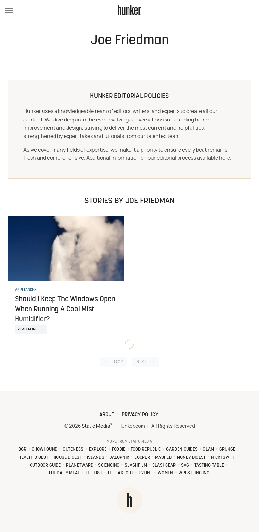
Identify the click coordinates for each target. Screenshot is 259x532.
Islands (95, 457)
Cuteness (73, 449)
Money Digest (191, 457)
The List (93, 473)
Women (165, 473)
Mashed (163, 457)
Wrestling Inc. (195, 473)
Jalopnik (119, 457)
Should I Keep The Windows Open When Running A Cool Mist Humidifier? (65, 309)
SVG (185, 465)
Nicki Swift (223, 457)
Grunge (227, 449)
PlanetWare (79, 465)
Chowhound (45, 449)
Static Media (96, 426)
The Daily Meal (64, 473)
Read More (28, 329)
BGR (22, 449)
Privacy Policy (140, 415)
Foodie (119, 449)
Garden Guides (182, 449)
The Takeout (120, 473)
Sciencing (108, 465)
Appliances (26, 290)
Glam (208, 449)
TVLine (146, 473)
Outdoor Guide (45, 465)
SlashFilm (136, 465)
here (224, 158)
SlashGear (164, 465)
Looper (142, 457)
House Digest (68, 457)
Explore (98, 449)
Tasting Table (209, 465)
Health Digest (33, 457)
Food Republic (146, 449)
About (107, 415)
